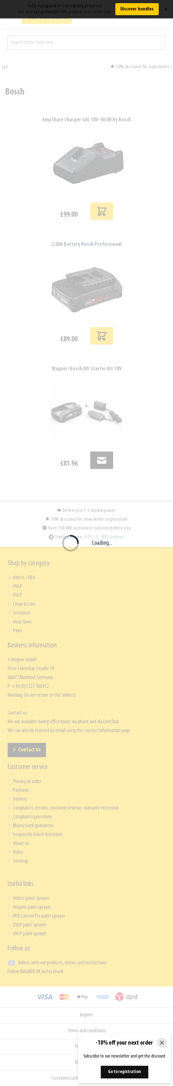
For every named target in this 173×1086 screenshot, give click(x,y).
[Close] (162, 1043)
